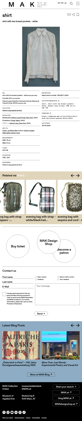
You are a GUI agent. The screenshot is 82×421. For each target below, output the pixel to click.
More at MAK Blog (41, 374)
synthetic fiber (13, 131)
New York (29, 118)
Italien (18, 121)
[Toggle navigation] (78, 4)
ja (65, 3)
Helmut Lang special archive (12, 110)
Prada (13, 121)
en (62, 3)
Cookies (44, 418)
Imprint (28, 418)
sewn (18, 133)
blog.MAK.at (66, 398)
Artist (20, 175)
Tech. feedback (64, 279)
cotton (4, 131)
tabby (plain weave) (9, 133)
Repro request (41, 277)
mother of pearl (29, 131)
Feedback (40, 279)
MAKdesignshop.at (66, 404)
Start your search (66, 386)
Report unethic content (67, 277)
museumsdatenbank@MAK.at (31, 387)
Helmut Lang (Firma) (18, 118)
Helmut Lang (14, 123)
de (59, 3)
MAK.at (66, 392)
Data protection (19, 418)
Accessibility (36, 418)
